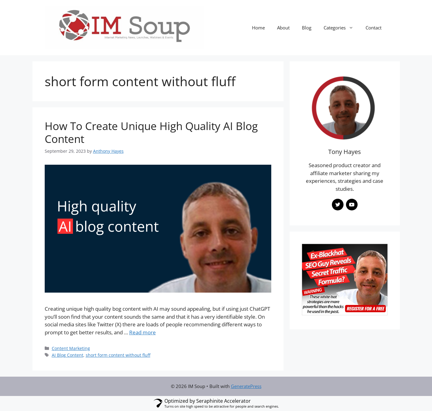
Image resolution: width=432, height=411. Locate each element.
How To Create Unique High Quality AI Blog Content (151, 132)
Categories (341, 27)
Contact (373, 28)
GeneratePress (246, 386)
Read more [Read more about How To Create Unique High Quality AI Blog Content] (142, 332)
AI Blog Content (67, 355)
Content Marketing (71, 348)
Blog (306, 28)
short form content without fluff (118, 355)
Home (258, 28)
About (283, 28)
